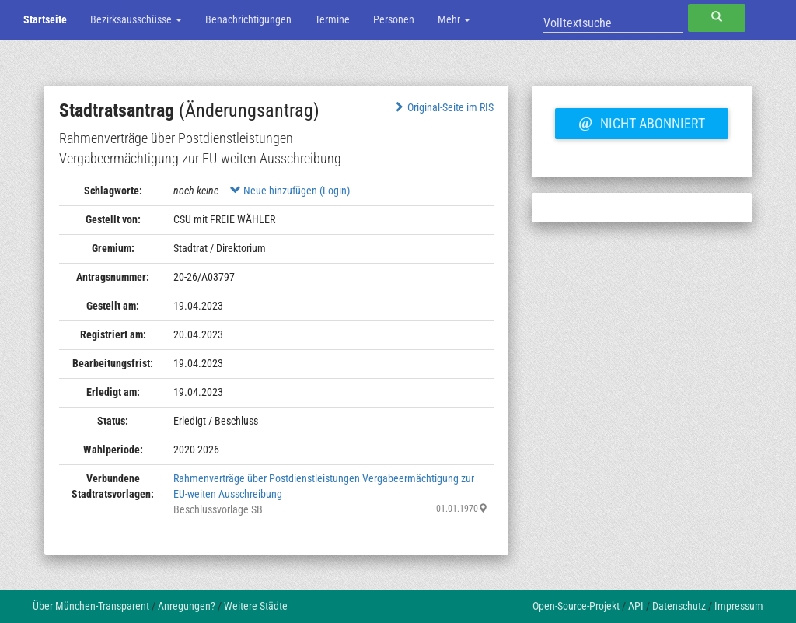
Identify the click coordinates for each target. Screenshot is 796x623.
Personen (393, 19)
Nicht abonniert (641, 121)
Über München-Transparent (91, 606)
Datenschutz (679, 606)
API (636, 606)
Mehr (454, 19)
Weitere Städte (256, 606)
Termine (332, 19)
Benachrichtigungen (248, 19)
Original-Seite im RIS (443, 107)
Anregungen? (186, 606)
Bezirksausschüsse (136, 19)
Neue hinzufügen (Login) (290, 190)
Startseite (45, 19)
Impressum (738, 606)
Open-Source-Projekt (576, 606)
